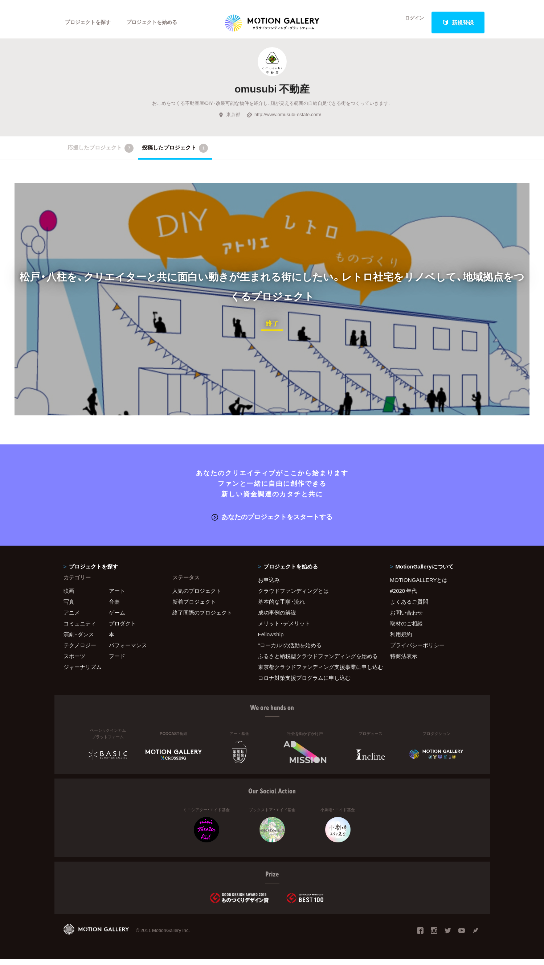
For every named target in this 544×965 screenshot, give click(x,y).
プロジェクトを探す (89, 22)
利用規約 (401, 640)
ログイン (410, 22)
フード (117, 662)
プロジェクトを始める (158, 22)
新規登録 (458, 22)
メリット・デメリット (284, 629)
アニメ (72, 618)
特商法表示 (403, 662)
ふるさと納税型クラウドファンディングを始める (315, 662)
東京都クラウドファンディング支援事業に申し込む (315, 673)
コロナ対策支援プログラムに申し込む (304, 683)
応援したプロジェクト (101, 155)
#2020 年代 (403, 596)
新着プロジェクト (194, 607)
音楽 (114, 607)
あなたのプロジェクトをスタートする (272, 522)
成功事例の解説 (277, 618)
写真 (69, 607)
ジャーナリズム (83, 673)
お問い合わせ (406, 618)
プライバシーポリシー (417, 651)
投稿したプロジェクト (175, 155)
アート (117, 596)
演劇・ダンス (79, 640)
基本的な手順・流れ (281, 607)
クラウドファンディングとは (293, 596)
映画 (69, 596)
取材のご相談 (406, 629)
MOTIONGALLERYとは (419, 586)
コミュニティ (80, 629)
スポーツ (74, 662)
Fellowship (271, 640)
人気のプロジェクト (196, 596)
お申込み (269, 586)
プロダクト (122, 629)
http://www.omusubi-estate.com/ (283, 121)
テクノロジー (80, 651)
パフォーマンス (128, 651)
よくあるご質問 (409, 607)
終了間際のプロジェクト (199, 618)
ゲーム (117, 618)
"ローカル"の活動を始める (290, 651)
